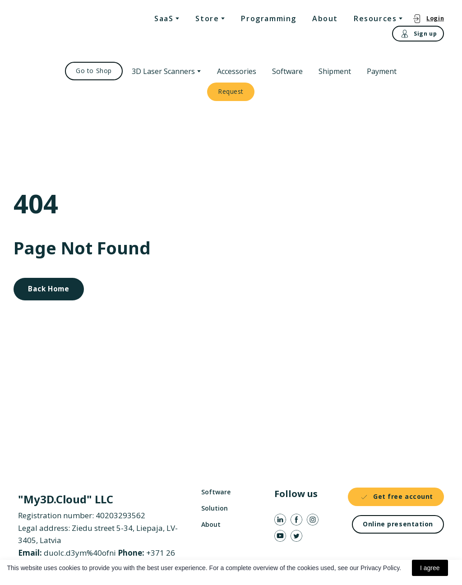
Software (287, 71)
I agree (430, 567)
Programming (268, 18)
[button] (428, 18)
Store (207, 18)
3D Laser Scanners (163, 71)
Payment (382, 71)
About (325, 18)
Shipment (335, 71)
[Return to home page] (55, 27)
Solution (214, 508)
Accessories (236, 71)
